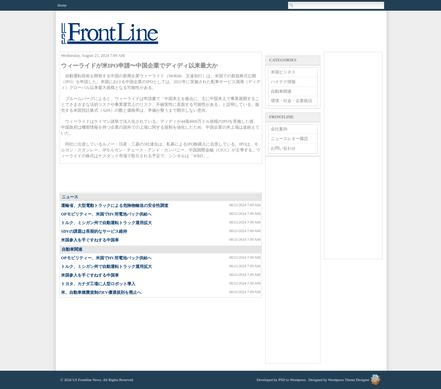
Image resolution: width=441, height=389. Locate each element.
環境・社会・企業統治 (291, 100)
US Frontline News (117, 37)
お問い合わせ (283, 148)
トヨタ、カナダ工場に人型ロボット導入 (98, 283)
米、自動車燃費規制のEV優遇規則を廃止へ (101, 292)
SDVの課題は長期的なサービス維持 (94, 231)
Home (62, 5)
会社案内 (279, 129)
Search (292, 5)
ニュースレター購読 (289, 138)
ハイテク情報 (283, 81)
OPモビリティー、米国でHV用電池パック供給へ (106, 214)
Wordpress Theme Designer (348, 380)
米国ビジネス (283, 72)
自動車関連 (72, 249)
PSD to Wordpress (292, 380)
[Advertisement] (161, 178)
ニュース (70, 196)
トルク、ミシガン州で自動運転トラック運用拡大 (106, 222)
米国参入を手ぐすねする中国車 (90, 240)
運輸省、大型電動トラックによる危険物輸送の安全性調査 (114, 205)
